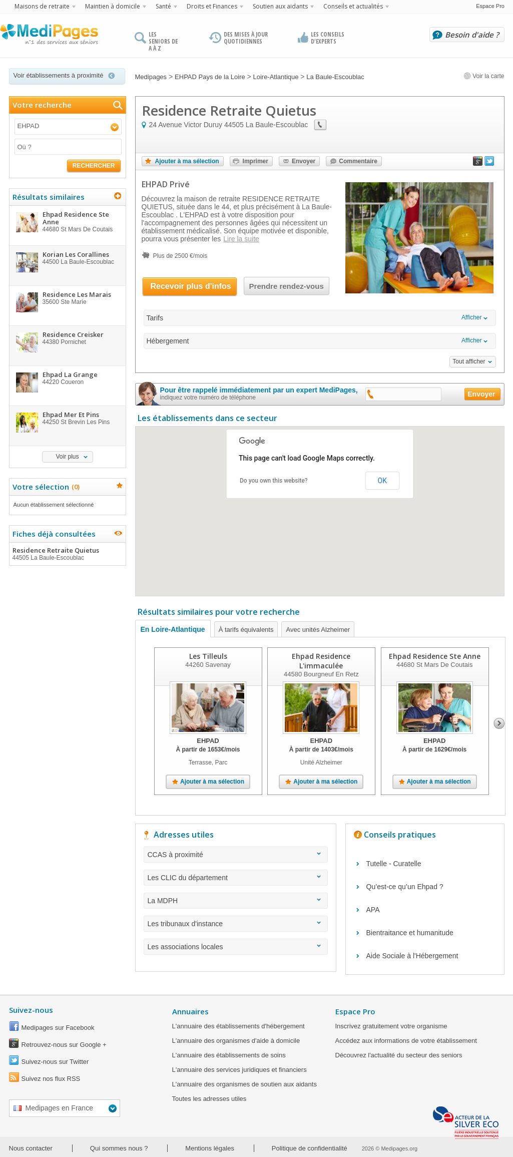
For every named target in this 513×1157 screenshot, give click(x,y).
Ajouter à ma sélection (187, 161)
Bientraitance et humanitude (409, 933)
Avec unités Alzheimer (318, 629)
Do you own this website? (274, 480)
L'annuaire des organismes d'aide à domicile (236, 1040)
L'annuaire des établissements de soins (229, 1055)
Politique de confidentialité (309, 1148)
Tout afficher (468, 361)
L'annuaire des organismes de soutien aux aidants (244, 1084)
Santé (163, 6)
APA (373, 910)
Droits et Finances (212, 6)
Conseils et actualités (353, 6)
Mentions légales (209, 1148)
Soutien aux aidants (280, 6)
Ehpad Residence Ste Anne (434, 656)
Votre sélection (45, 487)
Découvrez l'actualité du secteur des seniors (398, 1055)
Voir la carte (483, 76)
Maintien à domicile (112, 6)
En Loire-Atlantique (173, 629)
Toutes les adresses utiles (209, 1098)
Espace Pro (490, 6)
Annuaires (190, 1011)
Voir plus (67, 456)
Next (499, 723)
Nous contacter (31, 1148)
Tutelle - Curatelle (393, 864)
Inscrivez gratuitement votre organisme (391, 1026)
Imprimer (255, 161)
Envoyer (303, 161)
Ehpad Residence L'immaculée (321, 660)
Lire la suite (241, 239)
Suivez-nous (31, 1010)
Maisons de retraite (42, 6)
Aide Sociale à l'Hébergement (412, 956)
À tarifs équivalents (246, 629)
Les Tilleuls (208, 656)
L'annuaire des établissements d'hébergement (238, 1026)
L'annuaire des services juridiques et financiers (239, 1069)
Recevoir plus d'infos (191, 286)
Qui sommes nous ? (119, 1148)
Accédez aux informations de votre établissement (406, 1040)
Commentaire (358, 161)
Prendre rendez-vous (286, 286)
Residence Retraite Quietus (67, 554)
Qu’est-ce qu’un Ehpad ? (404, 887)
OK (382, 481)
